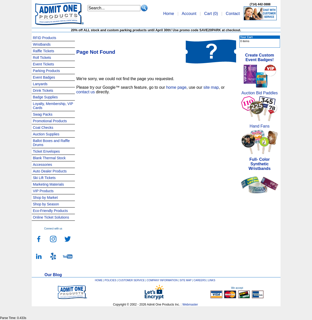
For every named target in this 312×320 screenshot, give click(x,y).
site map (211, 87)
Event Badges (44, 77)
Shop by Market (45, 197)
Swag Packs (43, 114)
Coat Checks (43, 128)
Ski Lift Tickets (44, 178)
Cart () (211, 13)
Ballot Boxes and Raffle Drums (51, 143)
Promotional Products (50, 121)
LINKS (211, 280)
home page (176, 87)
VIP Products (43, 191)
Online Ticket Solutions (51, 217)
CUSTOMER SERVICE (131, 280)
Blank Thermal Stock (49, 158)
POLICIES (110, 280)
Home (168, 13)
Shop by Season (46, 204)
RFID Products (44, 38)
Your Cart (246, 37)
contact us (85, 92)
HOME (99, 280)
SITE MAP (186, 280)
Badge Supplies (45, 97)
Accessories (42, 165)
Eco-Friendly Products (50, 211)
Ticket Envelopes (46, 151)
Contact (233, 13)
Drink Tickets (43, 90)
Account (189, 13)
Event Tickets (43, 64)
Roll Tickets (42, 58)
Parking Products (46, 71)
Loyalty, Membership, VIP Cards (53, 106)
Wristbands (42, 44)
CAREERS (199, 280)
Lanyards (40, 84)
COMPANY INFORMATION (162, 280)
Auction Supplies (46, 134)
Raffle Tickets (43, 51)
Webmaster (190, 304)
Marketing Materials (48, 184)
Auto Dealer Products (50, 171)
